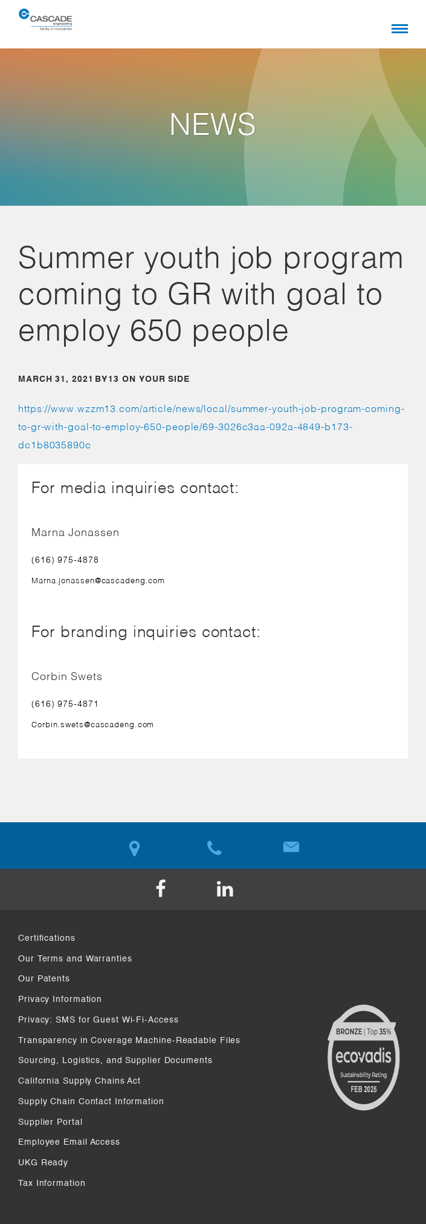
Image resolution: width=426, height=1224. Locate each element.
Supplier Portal (50, 1122)
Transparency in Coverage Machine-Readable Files (129, 1040)
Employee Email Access (69, 1142)
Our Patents (44, 979)
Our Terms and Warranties (75, 959)
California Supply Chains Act (79, 1081)
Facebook (181, 889)
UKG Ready (43, 1163)
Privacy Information (60, 999)
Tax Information (52, 1183)
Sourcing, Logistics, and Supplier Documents (115, 1060)
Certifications (47, 938)
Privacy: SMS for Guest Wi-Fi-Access (98, 1020)
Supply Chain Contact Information (91, 1102)
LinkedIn (245, 889)
